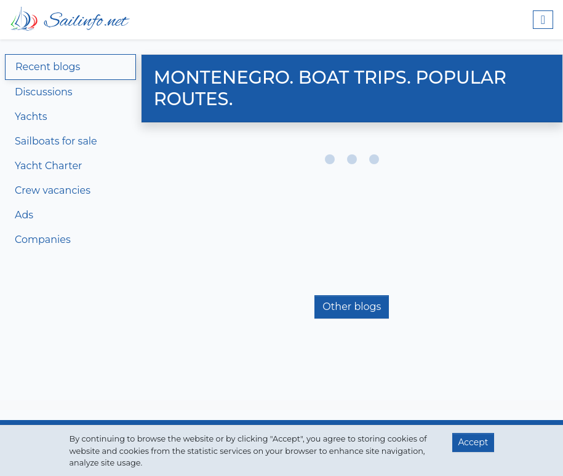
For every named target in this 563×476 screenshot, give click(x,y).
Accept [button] (473, 442)
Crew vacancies (52, 190)
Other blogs (351, 306)
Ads (24, 215)
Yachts (31, 116)
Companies (43, 239)
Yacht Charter (48, 166)
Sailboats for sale (56, 141)
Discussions (44, 92)
